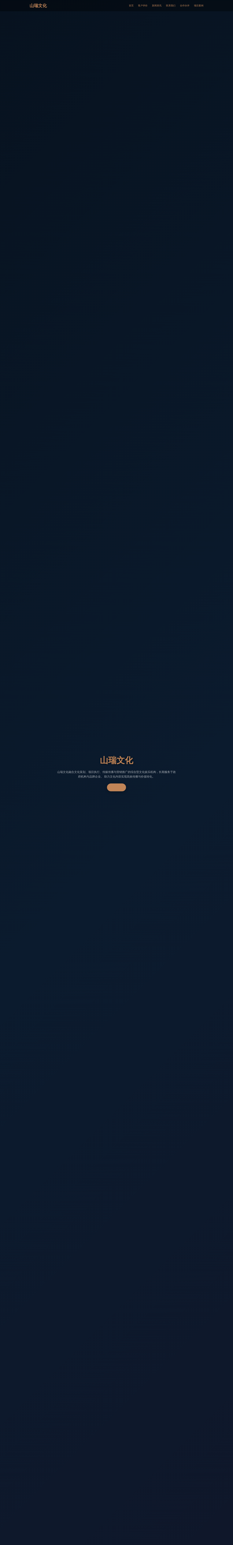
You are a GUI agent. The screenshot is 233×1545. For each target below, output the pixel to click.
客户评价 (143, 5)
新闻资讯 (157, 5)
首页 (131, 5)
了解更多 (116, 787)
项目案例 (198, 5)
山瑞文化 (38, 5)
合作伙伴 (184, 5)
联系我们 (170, 5)
